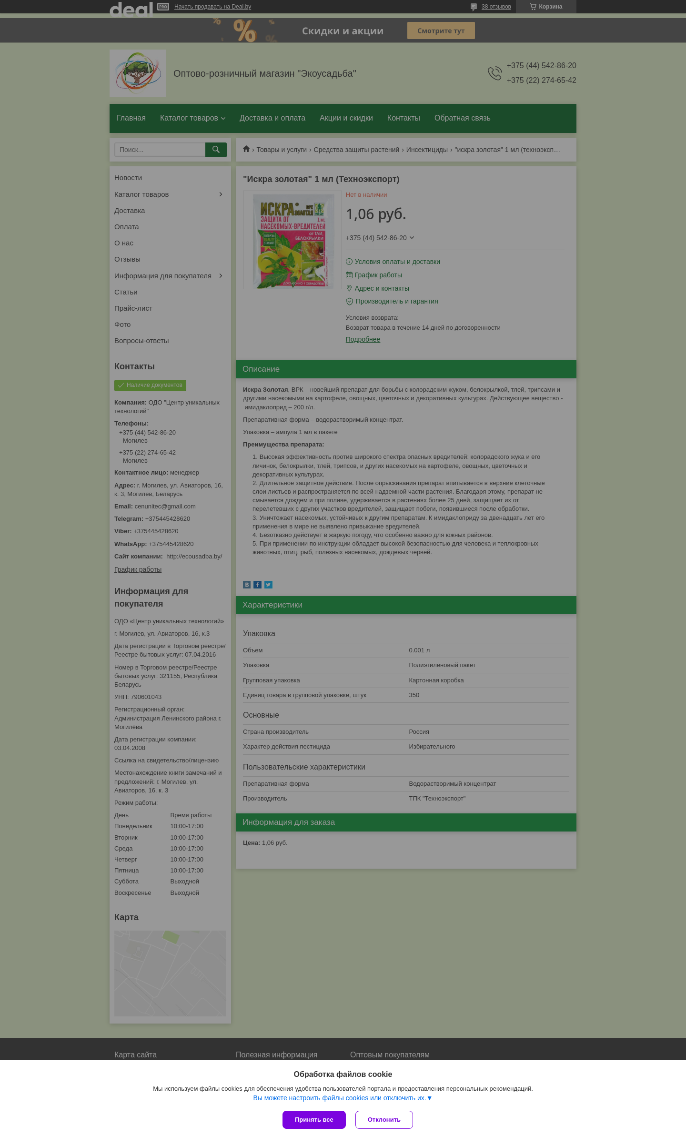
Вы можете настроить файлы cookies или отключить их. (339, 1098)
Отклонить (384, 1119)
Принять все (314, 1119)
